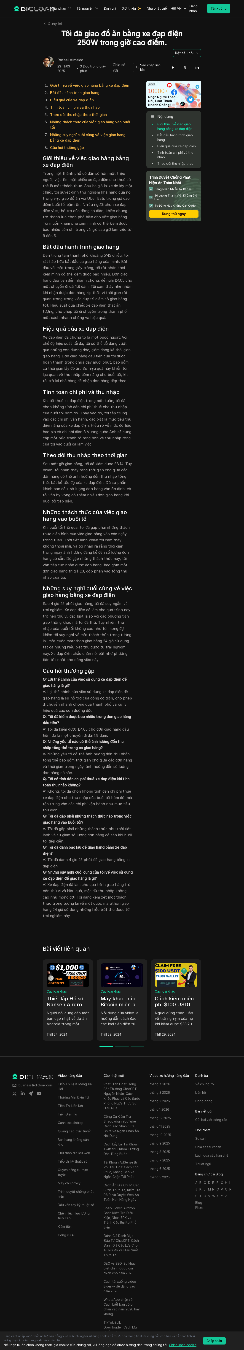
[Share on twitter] (14, 1093)
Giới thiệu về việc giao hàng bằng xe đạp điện (89, 85)
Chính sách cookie (182, 1345)
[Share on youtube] (39, 1093)
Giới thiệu (129, 8)
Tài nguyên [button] (87, 8)
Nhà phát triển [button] (160, 8)
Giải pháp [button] (61, 8)
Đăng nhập (193, 8)
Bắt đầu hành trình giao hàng (74, 92)
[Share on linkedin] (22, 1093)
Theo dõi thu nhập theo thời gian (78, 114)
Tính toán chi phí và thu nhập (75, 107)
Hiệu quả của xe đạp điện (72, 100)
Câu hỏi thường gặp (67, 147)
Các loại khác (57, 991)
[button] (179, 8)
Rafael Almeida (70, 60)
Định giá (110, 8)
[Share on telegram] (31, 1093)
